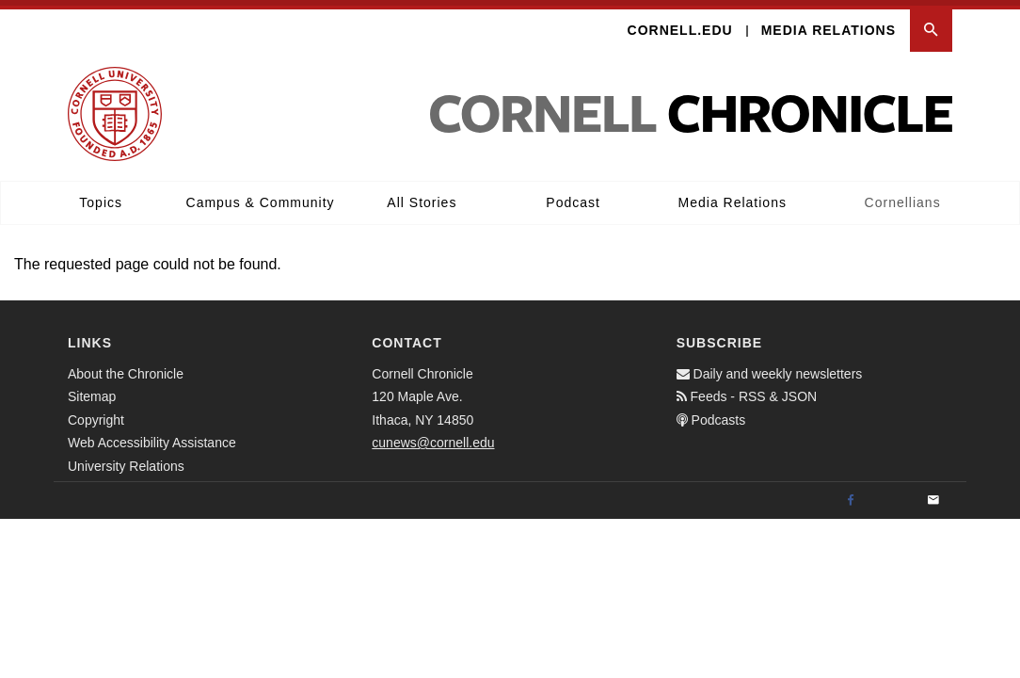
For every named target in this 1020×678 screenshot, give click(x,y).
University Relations (126, 460)
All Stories (421, 196)
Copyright (96, 414)
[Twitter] (892, 495)
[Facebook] (850, 495)
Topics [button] (100, 196)
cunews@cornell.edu (433, 436)
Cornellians (903, 196)
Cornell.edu (680, 24)
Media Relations (828, 24)
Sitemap (92, 390)
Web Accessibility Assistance (152, 436)
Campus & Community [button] (260, 196)
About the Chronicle (125, 368)
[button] (931, 25)
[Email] (933, 495)
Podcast (573, 196)
